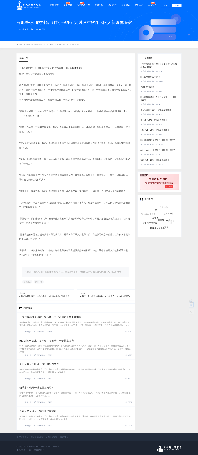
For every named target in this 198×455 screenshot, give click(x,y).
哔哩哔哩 (171, 220)
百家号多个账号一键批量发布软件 (38, 411)
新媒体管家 (168, 214)
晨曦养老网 (63, 437)
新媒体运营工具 (157, 227)
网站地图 (21, 450)
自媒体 (154, 207)
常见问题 (125, 5)
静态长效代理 (83, 4)
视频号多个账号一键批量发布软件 (154, 160)
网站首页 (54, 5)
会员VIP (152, 4)
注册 (177, 5)
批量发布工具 (164, 220)
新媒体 (155, 219)
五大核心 (164, 207)
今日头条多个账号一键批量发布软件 (39, 364)
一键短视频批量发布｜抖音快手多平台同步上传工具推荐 (50, 317)
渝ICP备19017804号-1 (37, 450)
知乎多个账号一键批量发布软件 (36, 387)
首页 (20, 44)
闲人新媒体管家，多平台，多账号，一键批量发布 (46, 340)
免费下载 (67, 4)
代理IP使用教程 (147, 87)
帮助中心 (139, 5)
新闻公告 (98, 5)
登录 (165, 5)
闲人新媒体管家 (73, 68)
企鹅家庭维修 (51, 437)
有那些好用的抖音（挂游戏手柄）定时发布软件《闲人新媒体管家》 (45, 296)
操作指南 (38, 282)
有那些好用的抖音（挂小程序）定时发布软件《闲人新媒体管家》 (76, 22)
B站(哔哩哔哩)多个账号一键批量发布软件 (158, 140)
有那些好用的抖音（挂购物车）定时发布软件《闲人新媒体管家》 (106, 296)
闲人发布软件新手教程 (150, 77)
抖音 (166, 225)
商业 (157, 211)
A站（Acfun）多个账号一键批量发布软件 (158, 150)
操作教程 (112, 5)
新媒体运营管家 (149, 222)
